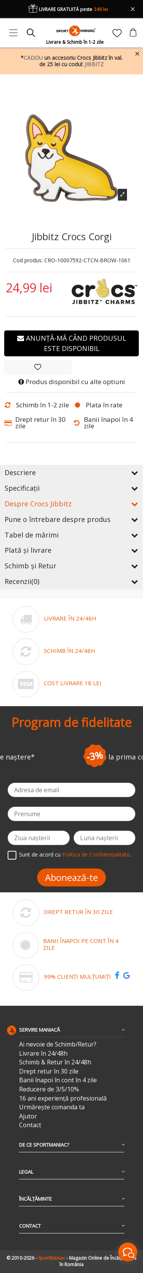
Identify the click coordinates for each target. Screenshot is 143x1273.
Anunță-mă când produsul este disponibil (71, 343)
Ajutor (28, 1116)
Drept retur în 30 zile (49, 1071)
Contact (30, 1125)
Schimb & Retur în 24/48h (55, 1062)
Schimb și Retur (71, 565)
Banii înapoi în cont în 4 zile (58, 1080)
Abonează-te (71, 877)
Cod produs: (28, 260)
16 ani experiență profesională (63, 1098)
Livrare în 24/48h (43, 1053)
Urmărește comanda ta (52, 1107)
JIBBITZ (94, 64)
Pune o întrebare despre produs (71, 519)
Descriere (71, 472)
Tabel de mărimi (71, 534)
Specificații (71, 488)
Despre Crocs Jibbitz (71, 503)
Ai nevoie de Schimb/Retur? (57, 1044)
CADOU (33, 57)
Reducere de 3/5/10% (49, 1089)
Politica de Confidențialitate (96, 854)
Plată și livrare (71, 550)
